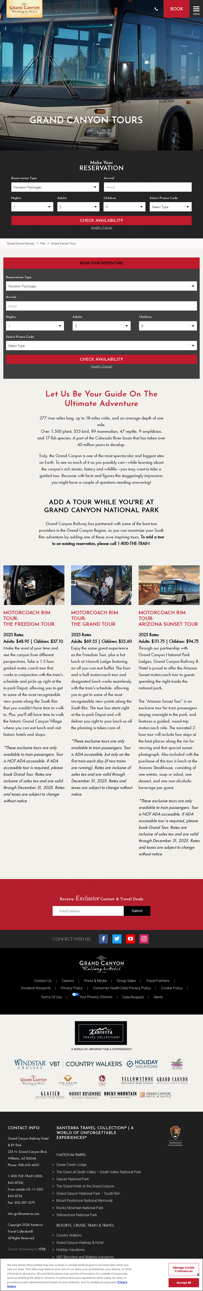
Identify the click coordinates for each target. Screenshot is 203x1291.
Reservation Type (24, 178)
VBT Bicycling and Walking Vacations (85, 1257)
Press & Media (95, 981)
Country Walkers (69, 1235)
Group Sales (126, 981)
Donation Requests (36, 988)
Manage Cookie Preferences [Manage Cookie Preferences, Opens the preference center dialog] (183, 1269)
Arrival (109, 178)
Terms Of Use (51, 997)
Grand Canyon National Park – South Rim (88, 1193)
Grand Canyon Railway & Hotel (79, 1243)
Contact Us (43, 981)
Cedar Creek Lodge (71, 1165)
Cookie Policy (172, 988)
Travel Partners (157, 981)
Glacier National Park (72, 1179)
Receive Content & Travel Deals (101, 898)
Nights (16, 198)
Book (176, 9)
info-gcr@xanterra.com (23, 1213)
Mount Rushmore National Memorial (84, 1200)
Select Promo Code (164, 198)
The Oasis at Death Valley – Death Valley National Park (98, 1172)
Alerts (158, 997)
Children (109, 198)
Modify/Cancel (101, 227)
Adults (62, 198)
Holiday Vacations (70, 1250)
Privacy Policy (72, 988)
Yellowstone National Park (76, 1215)
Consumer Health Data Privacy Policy (122, 988)
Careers (68, 981)
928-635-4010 (28, 1165)
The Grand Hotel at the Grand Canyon (85, 1186)
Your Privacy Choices (92, 996)
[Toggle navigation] (196, 9)
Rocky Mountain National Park (79, 1208)
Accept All (184, 1282)
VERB (27, 1249)
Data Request (133, 997)
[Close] (198, 1274)
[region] (101, 1274)
